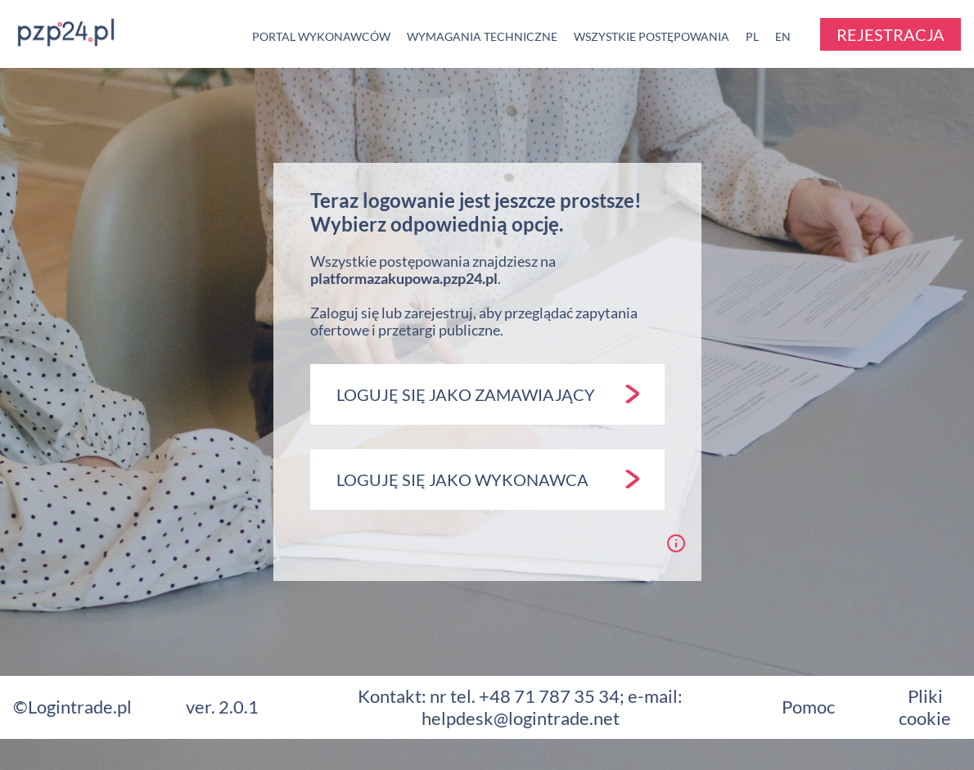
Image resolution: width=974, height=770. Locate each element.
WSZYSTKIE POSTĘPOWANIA (651, 36)
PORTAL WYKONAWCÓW (321, 36)
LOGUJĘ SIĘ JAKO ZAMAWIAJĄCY (488, 394)
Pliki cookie (925, 706)
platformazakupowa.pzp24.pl (404, 278)
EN (783, 36)
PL (752, 36)
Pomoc (808, 707)
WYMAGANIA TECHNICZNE (482, 36)
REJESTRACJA (890, 34)
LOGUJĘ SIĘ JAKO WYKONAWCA (488, 479)
